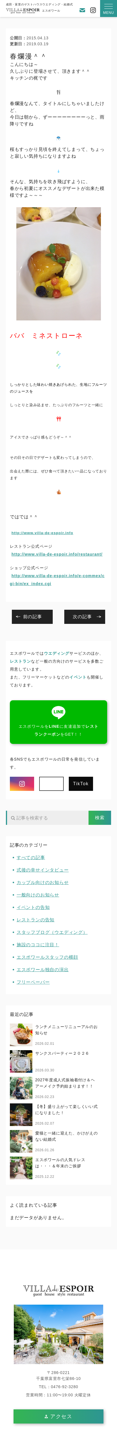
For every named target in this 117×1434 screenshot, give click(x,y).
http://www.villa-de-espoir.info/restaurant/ (57, 554)
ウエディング (57, 653)
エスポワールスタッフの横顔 (47, 957)
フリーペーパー (33, 982)
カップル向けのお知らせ (43, 882)
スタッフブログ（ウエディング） (52, 932)
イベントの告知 (33, 907)
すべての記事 (31, 857)
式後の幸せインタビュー (43, 870)
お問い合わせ (82, 10)
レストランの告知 (35, 919)
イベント (77, 677)
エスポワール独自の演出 (43, 969)
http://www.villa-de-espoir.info (42, 533)
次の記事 (82, 616)
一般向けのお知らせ (38, 894)
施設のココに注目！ (38, 944)
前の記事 (32, 616)
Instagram (93, 10)
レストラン (20, 661)
